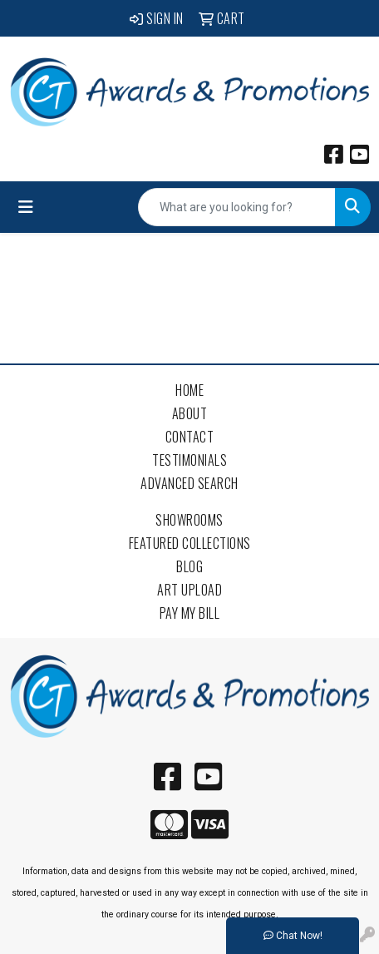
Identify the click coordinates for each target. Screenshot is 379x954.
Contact (189, 437)
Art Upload (189, 590)
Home (189, 390)
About (190, 413)
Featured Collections (190, 543)
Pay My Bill (190, 613)
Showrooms (189, 520)
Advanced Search (189, 483)
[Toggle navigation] (25, 207)
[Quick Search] (237, 207)
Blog (189, 566)
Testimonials (189, 460)
